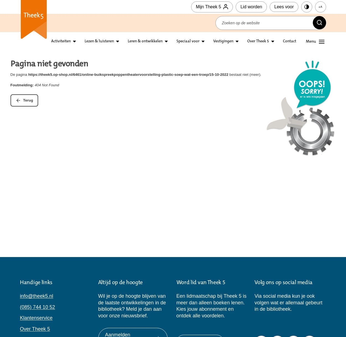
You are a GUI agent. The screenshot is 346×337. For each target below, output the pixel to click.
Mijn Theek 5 (212, 6)
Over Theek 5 (258, 41)
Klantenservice (36, 318)
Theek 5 (34, 22)
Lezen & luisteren (99, 41)
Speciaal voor (187, 41)
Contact (289, 41)
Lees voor (284, 6)
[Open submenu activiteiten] (74, 42)
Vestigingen (223, 41)
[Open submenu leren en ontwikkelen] (166, 42)
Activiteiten (61, 41)
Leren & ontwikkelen (145, 41)
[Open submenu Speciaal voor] (203, 42)
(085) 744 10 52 (37, 307)
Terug (28, 100)
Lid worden (251, 6)
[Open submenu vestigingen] (237, 42)
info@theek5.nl (36, 296)
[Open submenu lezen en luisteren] (117, 42)
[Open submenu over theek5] (272, 42)
